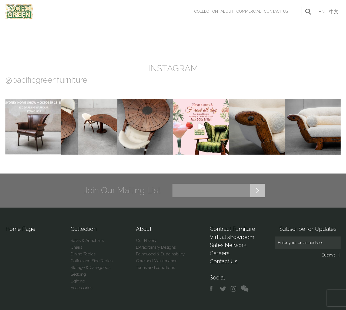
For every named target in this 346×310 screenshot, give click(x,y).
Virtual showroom (232, 237)
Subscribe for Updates (308, 229)
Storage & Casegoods (90, 267)
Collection (206, 11)
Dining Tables (83, 254)
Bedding (78, 274)
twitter (223, 288)
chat (245, 288)
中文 (333, 11)
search (308, 12)
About (227, 11)
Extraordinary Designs (156, 247)
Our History (146, 240)
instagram (233, 288)
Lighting (78, 281)
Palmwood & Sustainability (160, 254)
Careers (219, 253)
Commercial (248, 11)
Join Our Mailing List (122, 190)
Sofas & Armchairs (87, 240)
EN (322, 11)
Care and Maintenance (156, 260)
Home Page (20, 229)
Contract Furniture (232, 229)
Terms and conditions (155, 267)
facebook (213, 288)
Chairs (76, 247)
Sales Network (228, 245)
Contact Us (276, 11)
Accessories (81, 287)
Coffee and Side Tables (91, 260)
